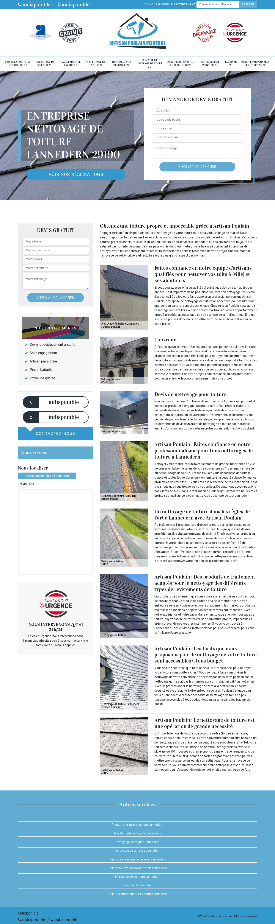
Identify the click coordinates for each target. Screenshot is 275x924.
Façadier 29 (231, 63)
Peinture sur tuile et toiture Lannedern (137, 824)
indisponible (34, 4)
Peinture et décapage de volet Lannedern (138, 859)
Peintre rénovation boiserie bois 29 (180, 63)
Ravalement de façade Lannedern (137, 833)
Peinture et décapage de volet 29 (149, 63)
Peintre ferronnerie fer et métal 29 (255, 63)
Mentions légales (245, 916)
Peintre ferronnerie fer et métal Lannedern (137, 894)
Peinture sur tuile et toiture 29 (17, 63)
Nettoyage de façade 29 (96, 63)
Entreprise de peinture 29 (210, 63)
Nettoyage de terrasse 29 (121, 63)
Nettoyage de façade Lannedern (138, 842)
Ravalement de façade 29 (71, 63)
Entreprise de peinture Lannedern (137, 876)
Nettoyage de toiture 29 (45, 63)
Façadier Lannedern (137, 885)
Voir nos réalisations (76, 174)
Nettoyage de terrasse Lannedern (137, 850)
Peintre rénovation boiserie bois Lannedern (137, 868)
